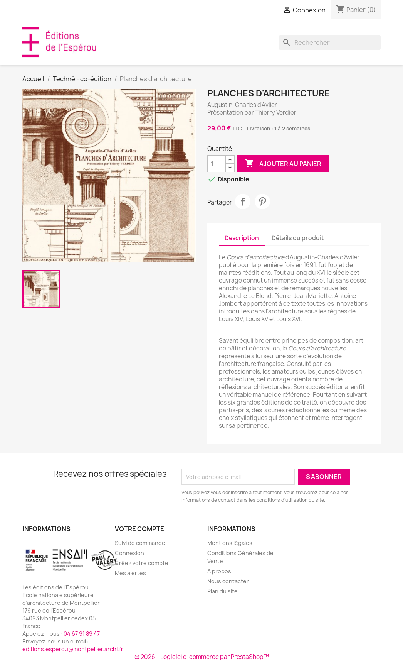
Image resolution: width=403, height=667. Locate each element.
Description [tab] (242, 238)
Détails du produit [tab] (298, 238)
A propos (219, 571)
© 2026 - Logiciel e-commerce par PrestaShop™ (201, 657)
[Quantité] (216, 163)
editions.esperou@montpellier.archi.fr (72, 649)
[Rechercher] (330, 42)
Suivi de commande (140, 543)
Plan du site (222, 591)
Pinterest (262, 201)
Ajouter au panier (283, 164)
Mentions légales (229, 543)
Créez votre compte (141, 563)
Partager (242, 201)
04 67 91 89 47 (82, 633)
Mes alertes (130, 573)
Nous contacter (228, 581)
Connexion (129, 553)
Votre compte (139, 529)
